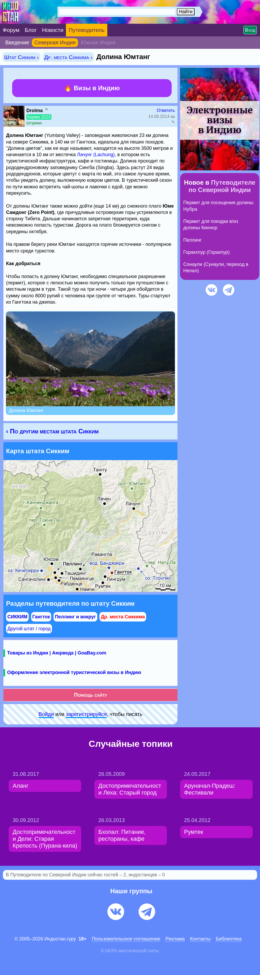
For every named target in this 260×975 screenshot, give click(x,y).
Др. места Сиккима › (68, 57)
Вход (250, 30)
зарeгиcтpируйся (86, 714)
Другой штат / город (29, 628)
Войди (46, 714)
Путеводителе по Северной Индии (222, 186)
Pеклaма (175, 938)
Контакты (200, 938)
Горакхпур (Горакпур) (206, 252)
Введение (17, 42)
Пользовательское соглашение (126, 938)
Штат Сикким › (21, 57)
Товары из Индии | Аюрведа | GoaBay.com (56, 653)
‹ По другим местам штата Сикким (52, 431)
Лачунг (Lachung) (95, 154)
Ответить (166, 110)
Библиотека (229, 938)
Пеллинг (192, 240)
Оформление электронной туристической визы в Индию (74, 672)
